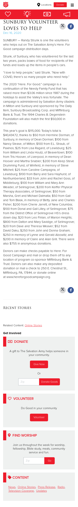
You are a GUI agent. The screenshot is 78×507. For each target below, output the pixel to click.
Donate (60, 4)
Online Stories (33, 325)
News (11, 487)
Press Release (46, 487)
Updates (41, 491)
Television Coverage (21, 491)
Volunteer (39, 417)
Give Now (39, 364)
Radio (61, 487)
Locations (44, 4)
